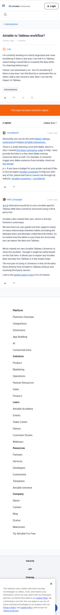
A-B (9, 49)
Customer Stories (22, 435)
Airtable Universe (22, 487)
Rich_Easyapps (14, 199)
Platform (18, 310)
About (16, 500)
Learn (16, 402)
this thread (8, 163)
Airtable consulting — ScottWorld (28, 178)
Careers (17, 507)
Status (16, 520)
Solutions (18, 356)
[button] (3, 6)
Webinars (18, 441)
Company (18, 494)
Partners (17, 454)
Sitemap (30, 577)
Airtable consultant (29, 171)
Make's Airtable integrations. (31, 142)
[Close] (51, 588)
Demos (17, 428)
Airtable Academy (23, 408)
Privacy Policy (9, 612)
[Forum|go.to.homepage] (19, 6)
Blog (15, 513)
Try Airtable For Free (24, 533)
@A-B (5, 205)
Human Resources (23, 382)
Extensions (19, 330)
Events (16, 415)
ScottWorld (13, 132)
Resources (19, 448)
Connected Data (22, 350)
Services (17, 461)
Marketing (18, 369)
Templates (19, 481)
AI (14, 343)
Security (30, 560)
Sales (16, 389)
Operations (19, 376)
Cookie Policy (42, 602)
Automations (11, 24)
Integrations (20, 323)
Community (19, 474)
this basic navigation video (29, 150)
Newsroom (19, 527)
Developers (19, 468)
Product (17, 363)
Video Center (20, 422)
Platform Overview (23, 317)
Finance (17, 396)
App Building (20, 336)
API (30, 569)
